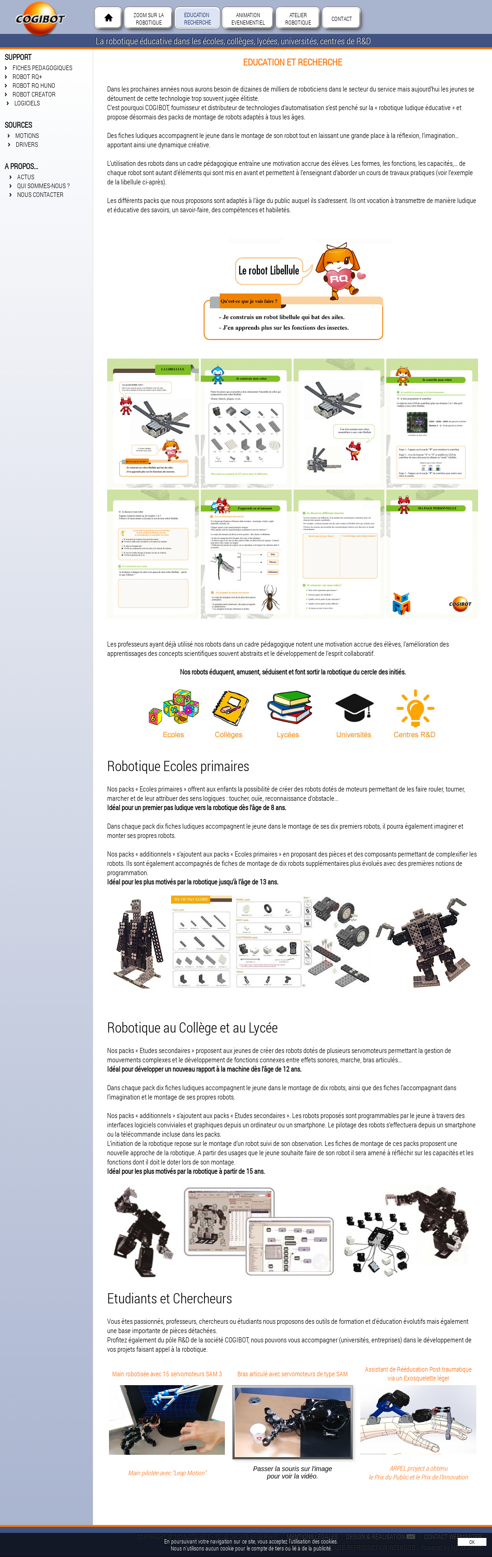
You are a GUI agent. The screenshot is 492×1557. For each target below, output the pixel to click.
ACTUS (25, 176)
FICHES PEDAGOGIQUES (42, 67)
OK (472, 1541)
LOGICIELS (30, 102)
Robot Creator (35, 94)
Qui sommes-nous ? (43, 185)
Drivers (28, 144)
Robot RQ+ (27, 76)
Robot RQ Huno (34, 85)
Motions (29, 135)
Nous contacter (39, 194)
